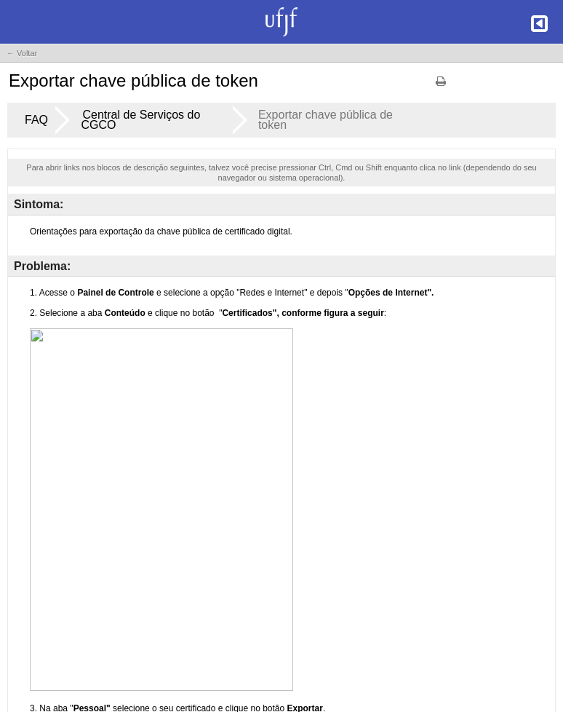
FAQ (36, 120)
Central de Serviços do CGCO (140, 119)
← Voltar (22, 53)
